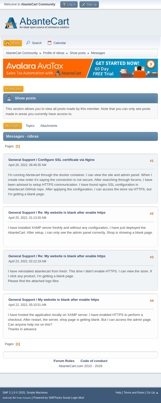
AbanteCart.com (71, 366)
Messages (12, 126)
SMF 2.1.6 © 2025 (14, 392)
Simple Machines (37, 392)
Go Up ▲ (152, 392)
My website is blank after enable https (68, 300)
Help (118, 392)
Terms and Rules (134, 392)
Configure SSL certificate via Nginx (66, 160)
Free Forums (24, 397)
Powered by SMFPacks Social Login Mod (58, 397)
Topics (30, 126)
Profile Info (13, 89)
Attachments (48, 126)
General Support (21, 160)
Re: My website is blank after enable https (72, 212)
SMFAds (7, 397)
